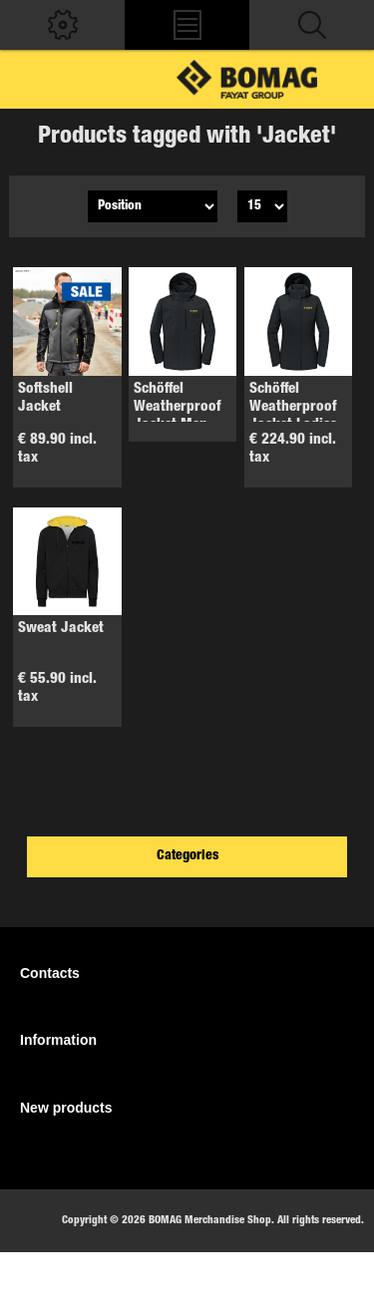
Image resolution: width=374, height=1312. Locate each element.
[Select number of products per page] (262, 206)
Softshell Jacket (45, 398)
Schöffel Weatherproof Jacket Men (177, 407)
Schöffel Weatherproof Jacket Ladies (293, 407)
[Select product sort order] (152, 206)
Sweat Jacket (61, 628)
